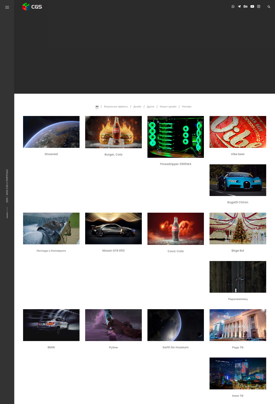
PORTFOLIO (7, 175)
